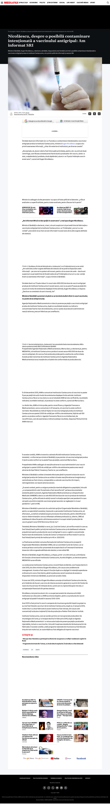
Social (62, 2)
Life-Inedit (71, 2)
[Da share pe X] (94, 113)
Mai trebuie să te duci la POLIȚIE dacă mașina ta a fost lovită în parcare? (30, 749)
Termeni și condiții (56, 778)
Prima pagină (11, 31)
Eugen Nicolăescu (69, 144)
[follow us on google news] (28, 758)
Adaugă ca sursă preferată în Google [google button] (38, 121)
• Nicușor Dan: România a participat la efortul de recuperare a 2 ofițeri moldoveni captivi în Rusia (54, 640)
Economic (34, 2)
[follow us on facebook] (81, 758)
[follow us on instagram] (68, 758)
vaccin (37, 649)
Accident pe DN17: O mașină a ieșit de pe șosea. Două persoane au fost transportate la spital (65, 210)
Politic (42, 2)
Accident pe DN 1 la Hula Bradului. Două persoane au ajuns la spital (29, 702)
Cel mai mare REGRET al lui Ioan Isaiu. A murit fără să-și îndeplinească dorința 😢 (30, 725)
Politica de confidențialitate (73, 778)
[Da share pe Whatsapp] (99, 113)
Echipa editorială (25, 778)
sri (32, 649)
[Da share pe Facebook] (89, 113)
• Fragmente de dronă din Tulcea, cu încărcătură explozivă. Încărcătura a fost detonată (52, 644)
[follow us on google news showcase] (41, 758)
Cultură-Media (82, 2)
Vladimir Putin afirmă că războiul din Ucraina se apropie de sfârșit (30, 737)
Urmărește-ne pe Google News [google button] (71, 121)
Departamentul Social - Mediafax (24, 114)
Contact (87, 778)
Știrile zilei (23, 2)
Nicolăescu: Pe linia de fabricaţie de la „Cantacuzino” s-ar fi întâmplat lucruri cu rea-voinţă (56, 266)
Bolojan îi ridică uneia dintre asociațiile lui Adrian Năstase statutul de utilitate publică (29, 713)
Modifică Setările (55, 782)
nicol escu (26, 649)
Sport (92, 2)
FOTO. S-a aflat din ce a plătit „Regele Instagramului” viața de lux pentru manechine (64, 725)
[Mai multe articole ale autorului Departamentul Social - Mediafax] (11, 114)
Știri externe (52, 2)
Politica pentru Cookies (40, 778)
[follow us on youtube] (55, 758)
